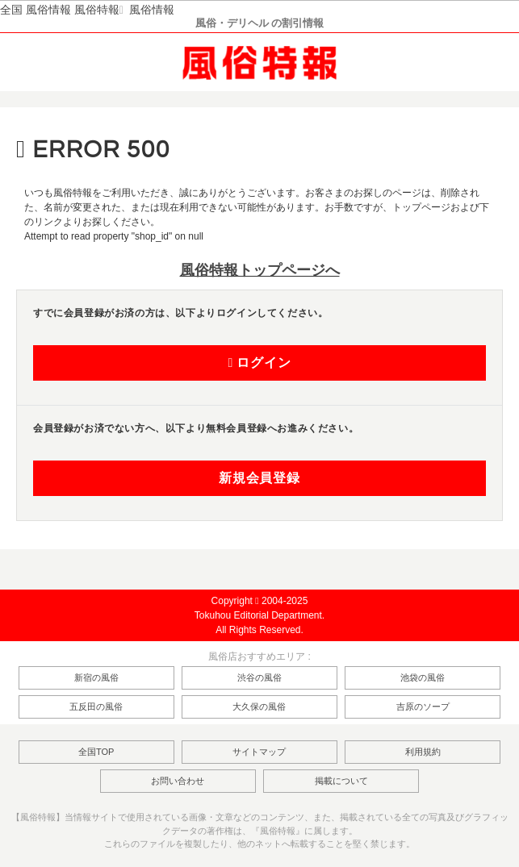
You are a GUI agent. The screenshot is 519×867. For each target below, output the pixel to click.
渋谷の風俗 (259, 677)
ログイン (259, 362)
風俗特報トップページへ (260, 270)
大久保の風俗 (259, 706)
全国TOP (96, 752)
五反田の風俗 (96, 706)
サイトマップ (259, 752)
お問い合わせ (177, 781)
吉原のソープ (423, 706)
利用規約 (423, 752)
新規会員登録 (259, 478)
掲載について (341, 781)
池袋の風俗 (422, 677)
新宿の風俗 (96, 677)
